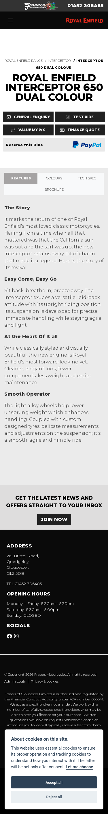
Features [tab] (21, 178)
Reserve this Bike (24, 145)
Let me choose (79, 767)
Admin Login (15, 681)
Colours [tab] (54, 178)
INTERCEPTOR (59, 61)
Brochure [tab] (54, 189)
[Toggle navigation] (11, 20)
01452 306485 (85, 5)
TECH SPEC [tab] (87, 178)
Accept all (54, 782)
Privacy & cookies (44, 681)
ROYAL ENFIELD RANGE (24, 61)
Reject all (54, 797)
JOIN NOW (54, 519)
